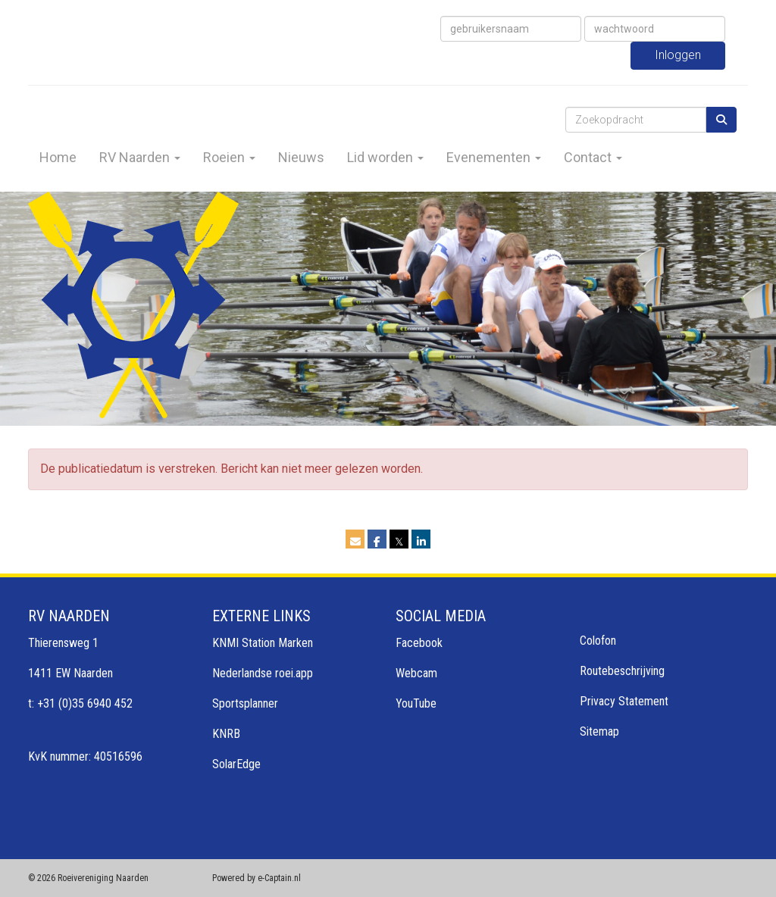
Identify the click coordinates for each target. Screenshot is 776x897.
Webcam (416, 673)
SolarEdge (236, 764)
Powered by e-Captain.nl (256, 878)
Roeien (229, 157)
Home (58, 157)
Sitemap (599, 731)
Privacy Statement (624, 701)
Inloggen (678, 55)
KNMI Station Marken (262, 643)
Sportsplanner (245, 703)
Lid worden (385, 157)
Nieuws (301, 157)
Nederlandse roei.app (262, 673)
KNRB (226, 734)
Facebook (419, 643)
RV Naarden (139, 157)
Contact (593, 157)
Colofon (598, 640)
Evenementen (493, 157)
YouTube (416, 703)
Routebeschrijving (622, 671)
